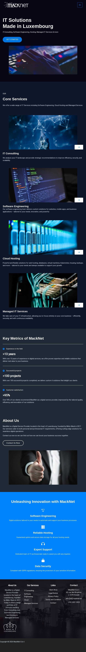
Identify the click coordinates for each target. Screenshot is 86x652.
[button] (74, 147)
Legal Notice (53, 593)
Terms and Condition (53, 600)
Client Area (53, 590)
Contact (53, 603)
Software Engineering (28, 595)
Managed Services (31, 603)
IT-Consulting (29, 591)
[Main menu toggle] (79, 4)
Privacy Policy (53, 596)
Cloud (26, 600)
